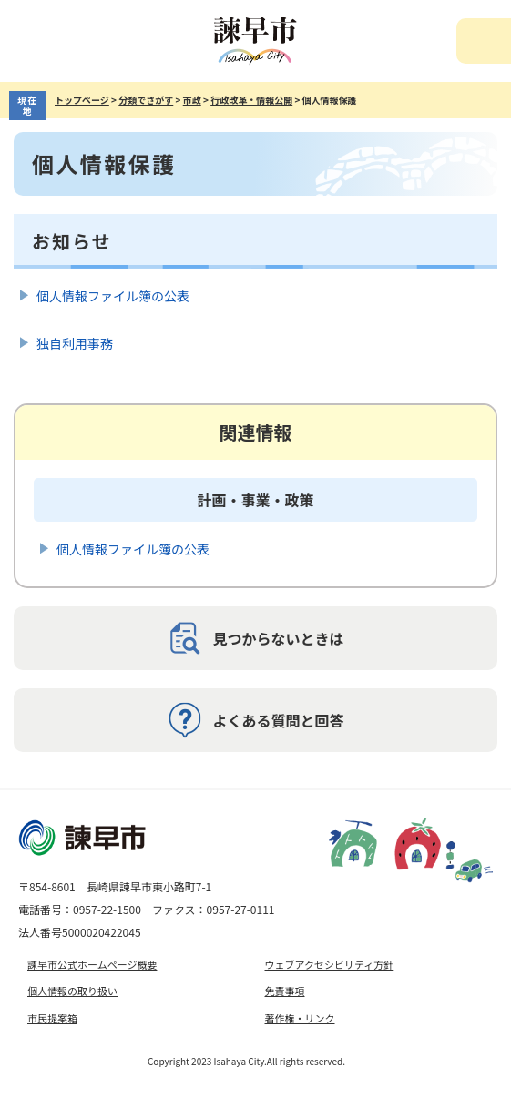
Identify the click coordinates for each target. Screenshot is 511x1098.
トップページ (82, 100)
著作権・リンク (300, 1018)
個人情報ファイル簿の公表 (112, 296)
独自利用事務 (74, 343)
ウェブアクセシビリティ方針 (329, 964)
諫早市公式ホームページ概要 (92, 964)
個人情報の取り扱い (72, 990)
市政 (192, 100)
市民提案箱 (52, 1018)
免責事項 (285, 990)
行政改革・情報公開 (251, 100)
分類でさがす (145, 100)
